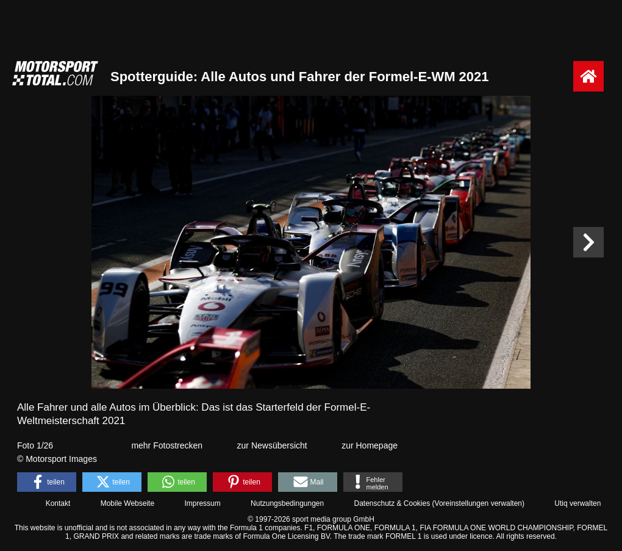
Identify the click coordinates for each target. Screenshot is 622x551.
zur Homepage (369, 445)
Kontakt (58, 503)
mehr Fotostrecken (166, 445)
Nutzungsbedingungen (287, 503)
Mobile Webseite (128, 503)
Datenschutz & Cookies (392, 503)
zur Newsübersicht (272, 445)
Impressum (202, 503)
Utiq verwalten (577, 503)
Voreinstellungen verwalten (478, 503)
